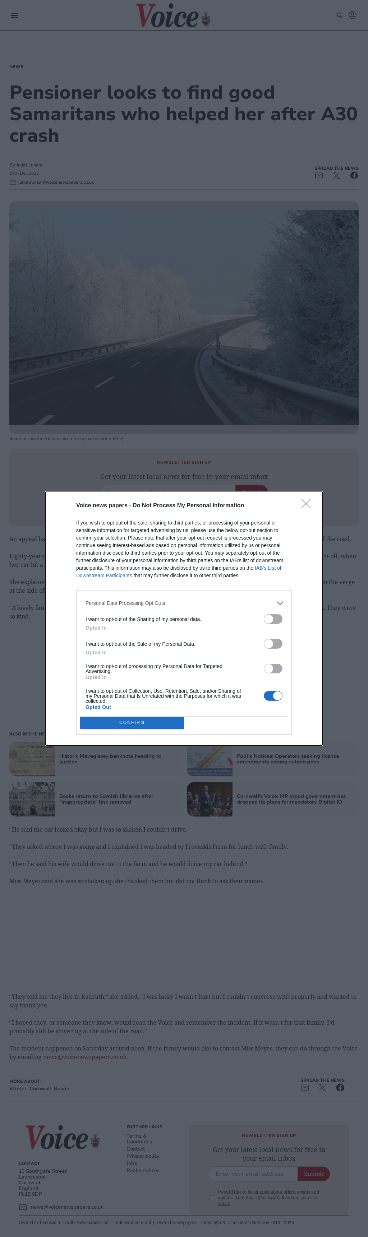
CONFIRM (132, 722)
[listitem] (184, 603)
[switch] (273, 619)
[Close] (308, 506)
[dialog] (184, 619)
